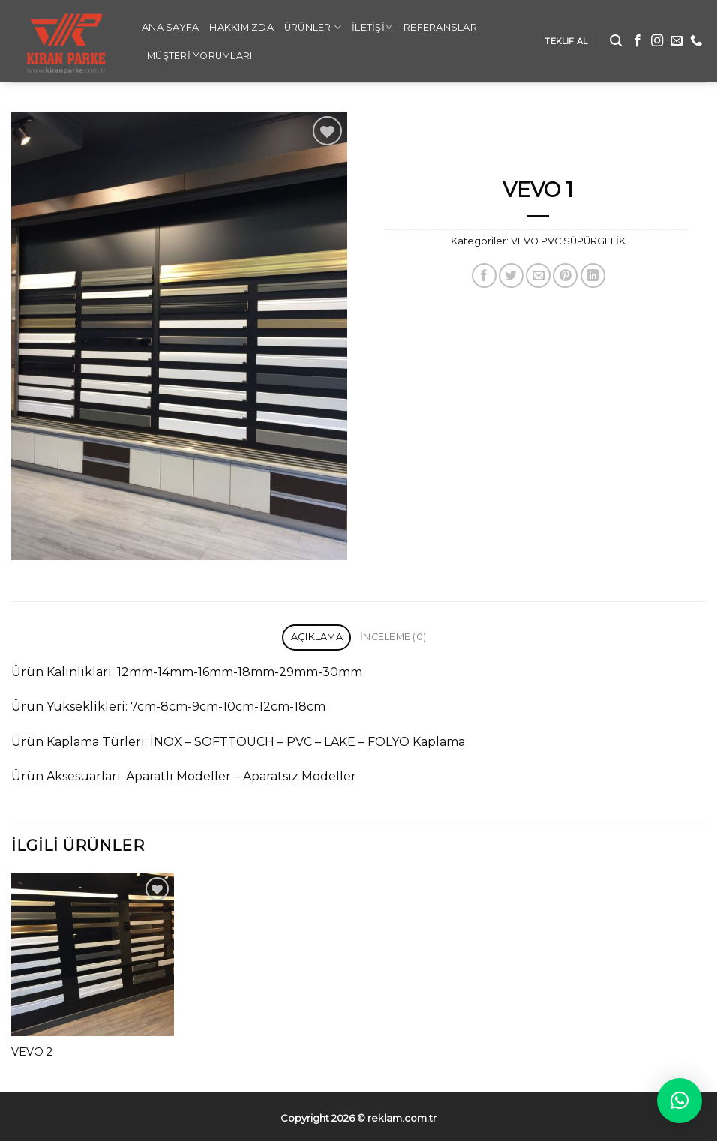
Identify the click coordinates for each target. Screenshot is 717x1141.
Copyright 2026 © (358, 1118)
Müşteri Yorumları (199, 55)
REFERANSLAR (440, 27)
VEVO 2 (31, 1052)
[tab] (316, 637)
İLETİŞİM (372, 27)
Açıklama (317, 636)
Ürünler (312, 27)
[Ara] (616, 40)
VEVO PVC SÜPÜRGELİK (568, 241)
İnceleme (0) (393, 636)
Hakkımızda (241, 27)
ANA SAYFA (170, 27)
